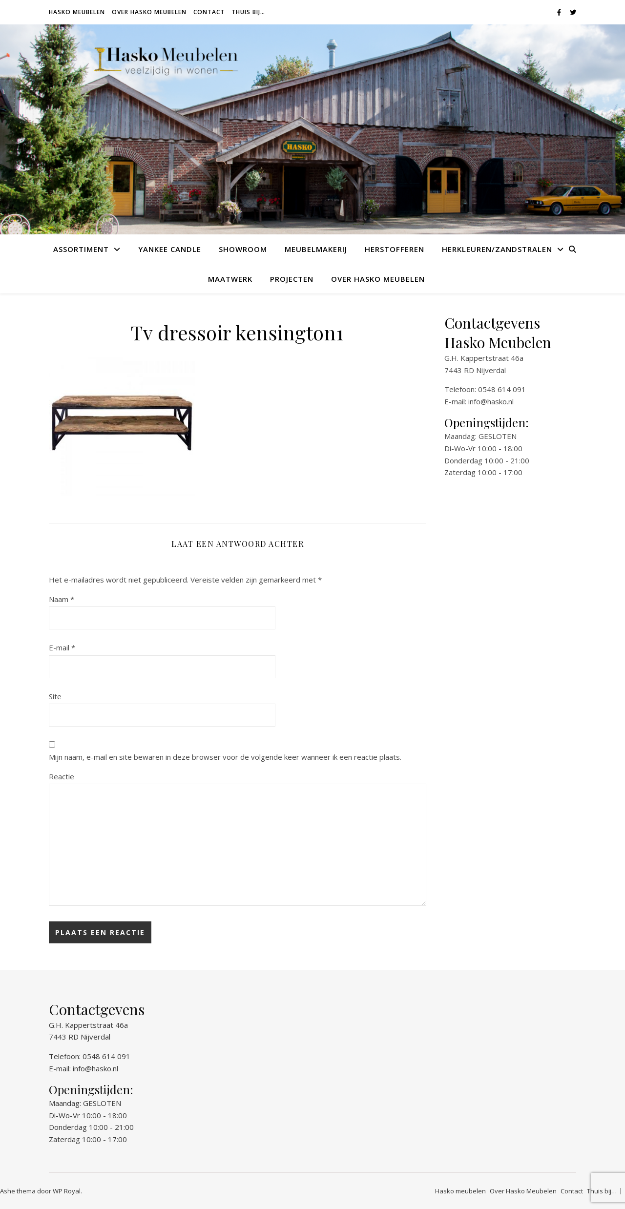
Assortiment (81, 249)
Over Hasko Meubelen (149, 12)
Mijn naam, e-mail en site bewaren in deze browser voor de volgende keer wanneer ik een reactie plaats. (225, 757)
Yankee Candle (169, 249)
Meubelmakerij (316, 249)
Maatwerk (230, 279)
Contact (209, 12)
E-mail (62, 647)
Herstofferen (394, 249)
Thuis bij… (248, 12)
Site (55, 696)
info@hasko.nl (491, 401)
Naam (61, 599)
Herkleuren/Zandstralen (497, 249)
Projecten (291, 279)
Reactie (61, 776)
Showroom (243, 249)
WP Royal (67, 1191)
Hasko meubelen (77, 12)
